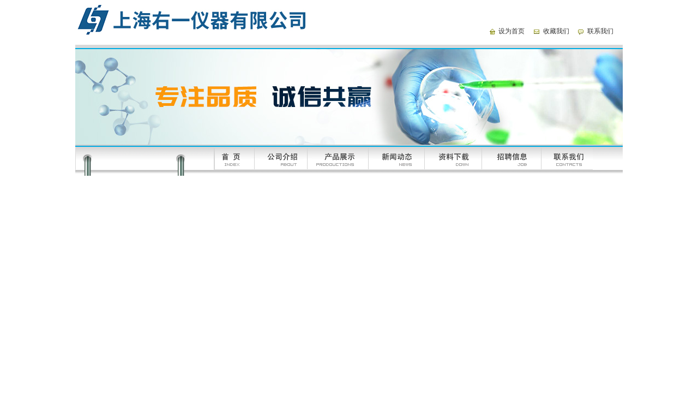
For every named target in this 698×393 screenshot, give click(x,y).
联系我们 (600, 31)
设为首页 (511, 31)
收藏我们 (556, 31)
